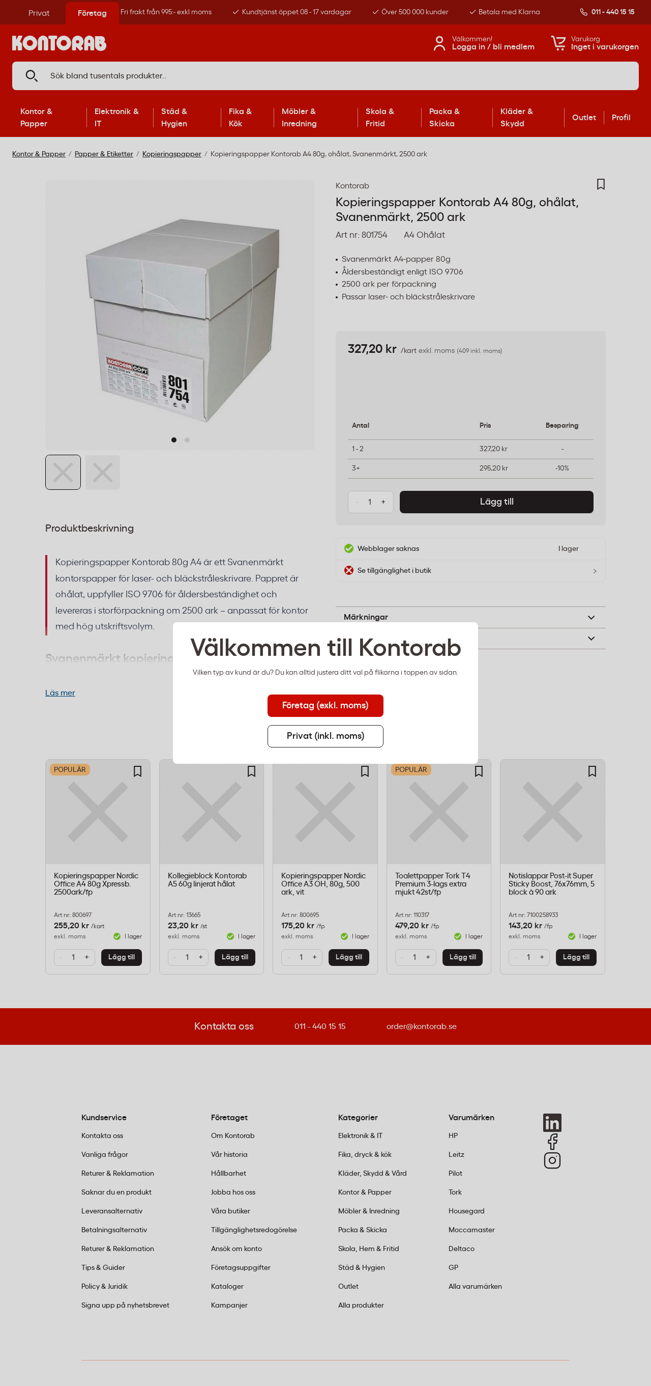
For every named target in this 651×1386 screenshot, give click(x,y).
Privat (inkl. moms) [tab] (326, 736)
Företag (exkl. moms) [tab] (325, 705)
